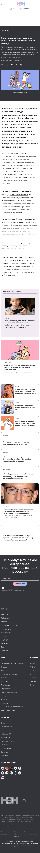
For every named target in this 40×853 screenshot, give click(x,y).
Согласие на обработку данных (18, 834)
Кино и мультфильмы (9, 692)
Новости (7, 318)
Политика (5, 756)
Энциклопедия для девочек (12, 707)
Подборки (5, 640)
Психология (5, 685)
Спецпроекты (6, 730)
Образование (6, 689)
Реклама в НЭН (7, 727)
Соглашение (6, 748)
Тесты (3, 647)
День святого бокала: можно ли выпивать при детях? (25, 407)
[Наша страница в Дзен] (2, 773)
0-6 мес (33, 663)
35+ (2, 671)
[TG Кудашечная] (7, 768)
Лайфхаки (7, 362)
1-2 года (33, 671)
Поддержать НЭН (8, 741)
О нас (3, 723)
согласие (10, 588)
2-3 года (33, 674)
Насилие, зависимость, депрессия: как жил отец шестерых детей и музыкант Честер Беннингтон (18, 511)
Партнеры (5, 651)
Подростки (34, 685)
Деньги (4, 678)
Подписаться (20, 584)
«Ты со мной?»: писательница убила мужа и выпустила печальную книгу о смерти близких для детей (18, 538)
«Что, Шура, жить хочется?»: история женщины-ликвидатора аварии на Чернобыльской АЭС (19, 476)
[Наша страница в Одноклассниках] (19, 768)
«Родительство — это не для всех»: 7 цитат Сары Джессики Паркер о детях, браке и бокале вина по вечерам (26, 391)
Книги (3, 696)
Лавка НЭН (5, 738)
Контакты (4, 745)
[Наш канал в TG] (2, 768)
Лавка (13, 9)
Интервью (6, 469)
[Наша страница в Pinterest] (11, 773)
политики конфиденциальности (15, 590)
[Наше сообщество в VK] (15, 768)
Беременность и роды (9, 625)
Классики (4, 703)
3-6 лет (33, 678)
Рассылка (25, 9)
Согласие (4, 752)
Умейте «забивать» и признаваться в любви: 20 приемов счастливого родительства (19, 367)
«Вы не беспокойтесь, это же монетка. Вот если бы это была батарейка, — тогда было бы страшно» (19, 459)
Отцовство (5, 30)
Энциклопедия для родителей (13, 663)
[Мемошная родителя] (11, 768)
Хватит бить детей (8, 710)
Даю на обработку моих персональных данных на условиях (19, 589)
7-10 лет (33, 681)
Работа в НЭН (6, 734)
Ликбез (17, 402)
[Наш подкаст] (2, 778)
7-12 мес (33, 667)
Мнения (17, 386)
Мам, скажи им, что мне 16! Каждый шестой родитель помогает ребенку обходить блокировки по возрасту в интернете (20, 324)
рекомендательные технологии (20, 846)
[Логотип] (21, 4)
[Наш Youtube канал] (15, 773)
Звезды (4, 700)
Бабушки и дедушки (9, 674)
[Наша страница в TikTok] (7, 773)
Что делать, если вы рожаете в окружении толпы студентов (16, 443)
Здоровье (5, 681)
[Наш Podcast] (19, 773)
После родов (6, 629)
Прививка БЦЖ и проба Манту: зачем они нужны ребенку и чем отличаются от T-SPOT (26, 423)
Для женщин (6, 633)
